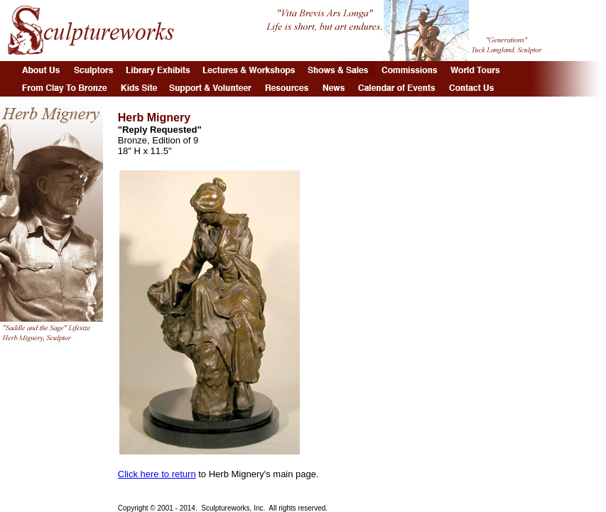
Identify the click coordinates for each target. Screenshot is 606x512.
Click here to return (157, 474)
